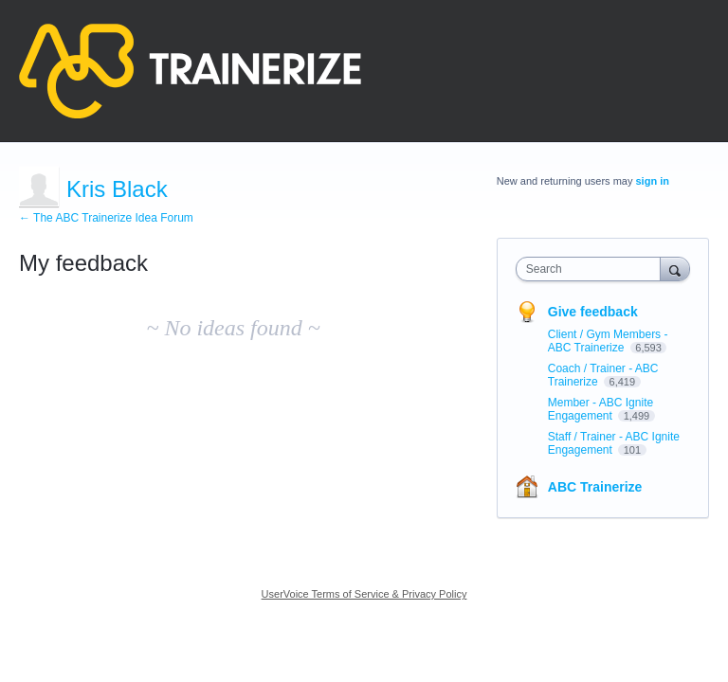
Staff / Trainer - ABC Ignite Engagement (614, 443)
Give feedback (593, 311)
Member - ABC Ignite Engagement (600, 409)
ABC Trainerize (595, 486)
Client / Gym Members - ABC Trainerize (608, 341)
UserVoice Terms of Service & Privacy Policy (364, 594)
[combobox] (592, 269)
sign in (652, 181)
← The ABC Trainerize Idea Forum (106, 217)
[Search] (675, 268)
